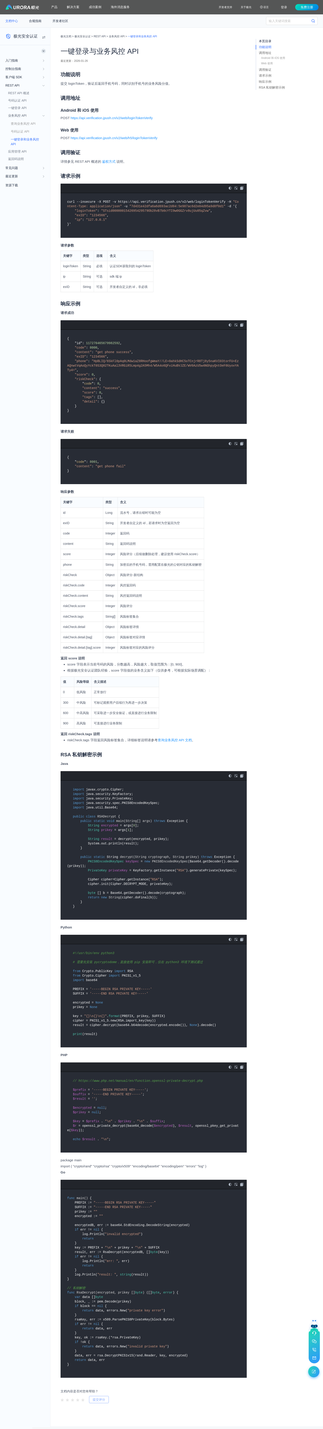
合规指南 (35, 21)
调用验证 (265, 69)
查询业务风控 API (23, 123)
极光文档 (66, 36)
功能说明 (265, 47)
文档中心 (12, 21)
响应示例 (265, 81)
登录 (284, 7)
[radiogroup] (73, 1399)
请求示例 (265, 75)
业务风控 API (117, 36)
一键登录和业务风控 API (25, 142)
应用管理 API (17, 151)
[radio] (62, 1400)
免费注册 (307, 7)
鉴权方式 (109, 161)
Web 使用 (267, 63)
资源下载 (11, 185)
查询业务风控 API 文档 (175, 740)
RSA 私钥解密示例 (272, 87)
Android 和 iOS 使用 (273, 58)
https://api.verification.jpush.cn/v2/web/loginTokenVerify (112, 118)
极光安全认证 (82, 36)
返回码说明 (16, 159)
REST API (100, 36)
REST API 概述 (18, 93)
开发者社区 (60, 21)
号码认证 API (17, 100)
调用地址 (265, 53)
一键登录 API (17, 108)
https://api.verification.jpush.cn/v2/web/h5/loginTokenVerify (114, 138)
